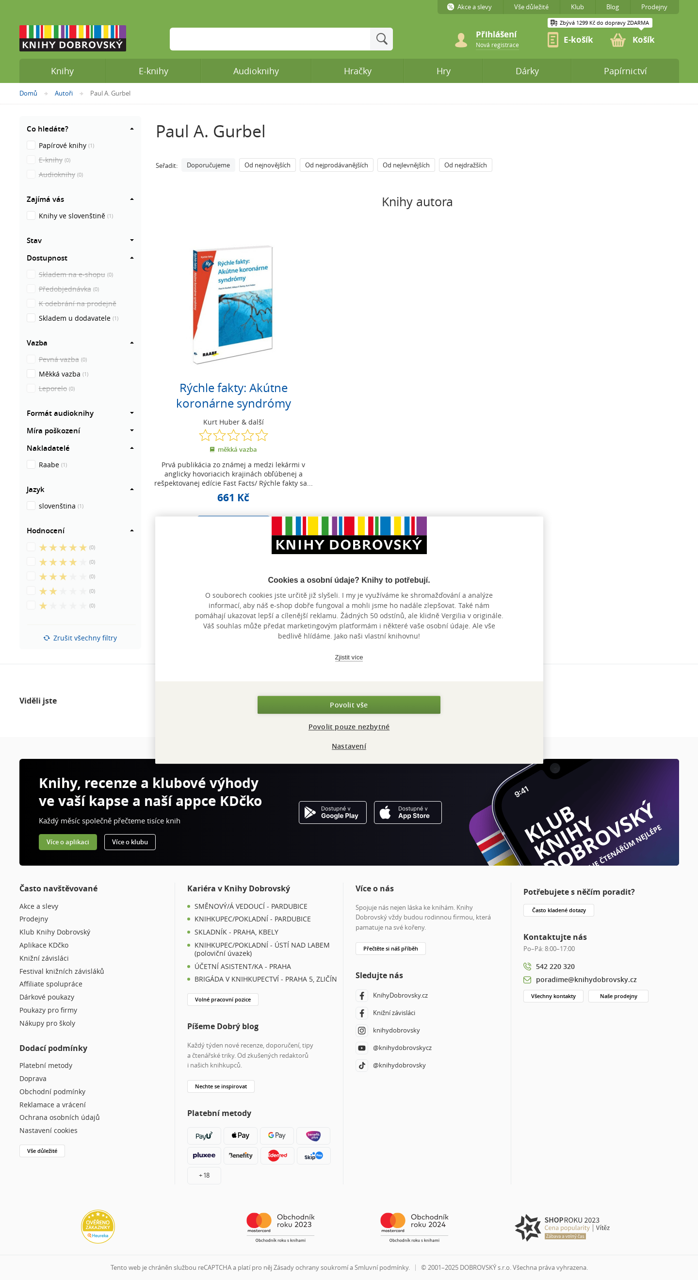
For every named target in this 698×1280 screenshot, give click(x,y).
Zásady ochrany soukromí (311, 1267)
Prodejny (33, 919)
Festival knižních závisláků (61, 972)
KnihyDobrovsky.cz (392, 995)
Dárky (527, 71)
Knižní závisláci (44, 958)
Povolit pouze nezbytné (349, 726)
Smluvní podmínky (381, 1267)
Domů (28, 93)
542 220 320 (555, 966)
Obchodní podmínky (52, 1092)
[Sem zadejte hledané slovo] (270, 39)
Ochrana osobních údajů (59, 1118)
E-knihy (153, 71)
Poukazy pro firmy (48, 1010)
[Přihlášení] (502, 35)
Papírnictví (625, 71)
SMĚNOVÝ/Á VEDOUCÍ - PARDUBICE (251, 907)
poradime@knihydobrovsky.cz (586, 979)
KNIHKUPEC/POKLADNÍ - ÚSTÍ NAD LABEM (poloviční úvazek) (262, 949)
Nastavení (349, 746)
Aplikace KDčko (43, 945)
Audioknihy (256, 71)
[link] (497, 44)
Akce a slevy (38, 907)
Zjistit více (349, 657)
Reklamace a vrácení (52, 1105)
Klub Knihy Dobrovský (54, 932)
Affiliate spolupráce (50, 984)
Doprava (33, 1079)
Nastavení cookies (48, 1131)
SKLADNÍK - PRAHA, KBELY (236, 932)
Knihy (62, 71)
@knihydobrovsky (391, 1065)
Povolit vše (349, 704)
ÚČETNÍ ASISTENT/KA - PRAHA (243, 967)
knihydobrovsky (388, 1030)
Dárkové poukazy (46, 997)
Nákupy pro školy (47, 1023)
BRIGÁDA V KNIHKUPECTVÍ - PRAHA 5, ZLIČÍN (266, 979)
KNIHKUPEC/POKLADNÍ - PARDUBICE (253, 919)
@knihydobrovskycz (394, 1048)
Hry (444, 71)
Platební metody (45, 1066)
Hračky (358, 71)
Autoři (64, 93)
